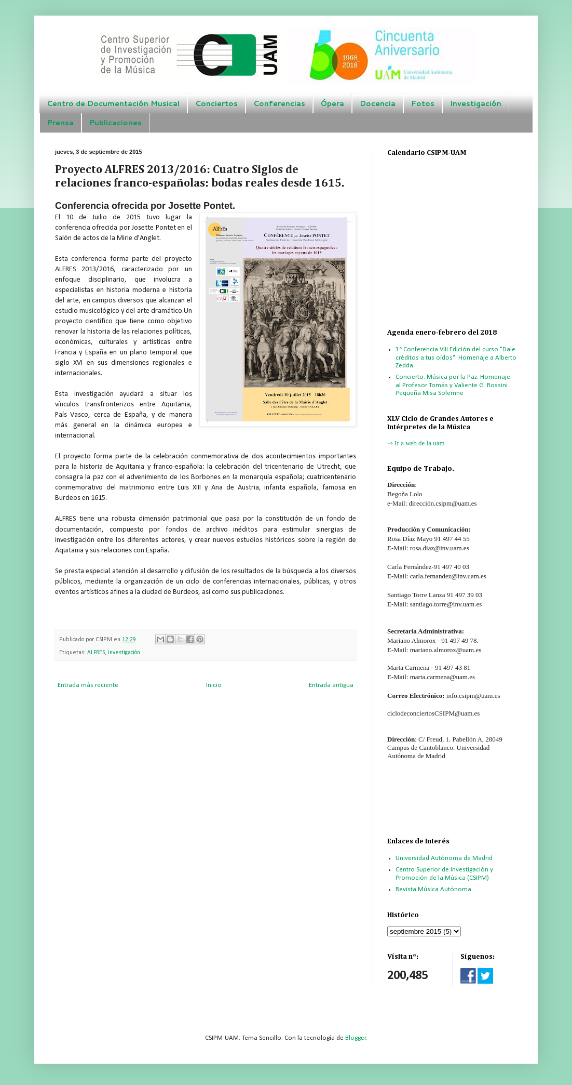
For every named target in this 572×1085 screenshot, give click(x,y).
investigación (124, 653)
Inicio (214, 685)
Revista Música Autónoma (433, 889)
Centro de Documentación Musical (113, 103)
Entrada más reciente (88, 685)
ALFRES (96, 653)
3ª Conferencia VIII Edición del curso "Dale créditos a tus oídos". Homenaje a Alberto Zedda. (456, 357)
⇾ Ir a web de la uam (416, 443)
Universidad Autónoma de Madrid (444, 858)
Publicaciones (115, 122)
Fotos (422, 103)
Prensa (60, 122)
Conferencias (279, 103)
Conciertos (216, 103)
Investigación (475, 103)
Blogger (355, 1038)
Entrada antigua (331, 685)
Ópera (332, 103)
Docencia (378, 103)
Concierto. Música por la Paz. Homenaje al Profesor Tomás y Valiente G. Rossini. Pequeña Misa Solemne (453, 385)
